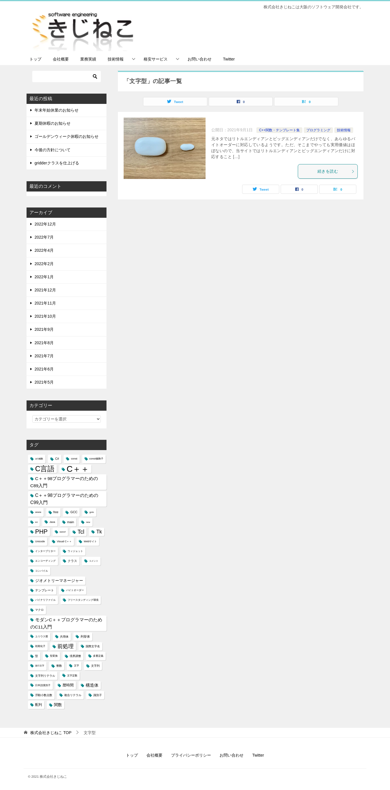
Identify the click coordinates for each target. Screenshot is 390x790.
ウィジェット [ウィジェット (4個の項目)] (75, 551)
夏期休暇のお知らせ (53, 123)
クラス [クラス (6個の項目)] (72, 561)
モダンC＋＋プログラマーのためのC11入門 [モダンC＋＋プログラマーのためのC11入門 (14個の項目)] (66, 623)
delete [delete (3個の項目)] (38, 512)
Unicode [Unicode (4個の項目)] (40, 541)
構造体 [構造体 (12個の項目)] (92, 685)
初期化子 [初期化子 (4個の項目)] (40, 646)
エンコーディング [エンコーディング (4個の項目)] (45, 560)
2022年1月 (44, 277)
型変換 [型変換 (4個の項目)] (54, 655)
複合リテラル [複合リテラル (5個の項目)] (72, 695)
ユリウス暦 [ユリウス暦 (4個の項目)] (41, 636)
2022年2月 (44, 263)
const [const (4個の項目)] (74, 458)
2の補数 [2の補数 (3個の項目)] (39, 459)
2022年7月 (44, 237)
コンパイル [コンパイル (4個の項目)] (41, 570)
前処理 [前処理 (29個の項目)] (65, 646)
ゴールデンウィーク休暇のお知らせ (66, 136)
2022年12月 (45, 224)
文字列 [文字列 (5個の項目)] (95, 665)
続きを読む (336, 171)
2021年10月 (45, 316)
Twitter (229, 59)
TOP (50, 732)
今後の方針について (53, 150)
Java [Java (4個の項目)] (52, 522)
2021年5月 (44, 382)
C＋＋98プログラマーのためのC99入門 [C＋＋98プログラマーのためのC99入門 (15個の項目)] (64, 499)
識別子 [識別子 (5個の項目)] (97, 695)
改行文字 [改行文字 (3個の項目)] (39, 665)
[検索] (66, 76)
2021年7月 (44, 356)
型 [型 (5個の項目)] (36, 656)
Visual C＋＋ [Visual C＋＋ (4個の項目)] (64, 541)
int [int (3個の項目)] (36, 522)
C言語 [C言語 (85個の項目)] (45, 469)
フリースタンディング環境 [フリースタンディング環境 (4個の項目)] (83, 599)
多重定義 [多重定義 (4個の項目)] (98, 655)
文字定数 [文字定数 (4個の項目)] (72, 675)
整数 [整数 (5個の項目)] (59, 665)
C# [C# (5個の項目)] (57, 458)
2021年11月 (45, 303)
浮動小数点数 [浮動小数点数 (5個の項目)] (43, 695)
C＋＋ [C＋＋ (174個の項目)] (78, 469)
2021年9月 (44, 329)
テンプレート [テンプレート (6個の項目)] (44, 590)
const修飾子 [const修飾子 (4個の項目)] (96, 458)
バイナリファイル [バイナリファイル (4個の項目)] (45, 599)
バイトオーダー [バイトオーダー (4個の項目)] (75, 590)
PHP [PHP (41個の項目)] (41, 531)
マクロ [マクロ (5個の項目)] (39, 609)
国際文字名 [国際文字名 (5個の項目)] (93, 646)
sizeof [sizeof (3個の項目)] (63, 532)
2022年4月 (44, 250)
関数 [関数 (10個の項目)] (58, 705)
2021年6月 (44, 369)
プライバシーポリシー (191, 755)
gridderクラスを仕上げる (57, 163)
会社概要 (61, 59)
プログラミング (318, 130)
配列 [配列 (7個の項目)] (38, 705)
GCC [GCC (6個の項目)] (73, 512)
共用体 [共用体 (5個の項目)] (64, 636)
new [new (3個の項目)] (88, 522)
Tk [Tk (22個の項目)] (99, 532)
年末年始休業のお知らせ (57, 110)
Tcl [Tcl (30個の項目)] (80, 532)
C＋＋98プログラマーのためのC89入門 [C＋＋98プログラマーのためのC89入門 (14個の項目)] (64, 482)
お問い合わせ (200, 59)
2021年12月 (45, 290)
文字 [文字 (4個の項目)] (76, 665)
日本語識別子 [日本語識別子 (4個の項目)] (43, 685)
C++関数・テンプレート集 (279, 130)
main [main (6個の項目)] (70, 522)
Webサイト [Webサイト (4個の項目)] (90, 541)
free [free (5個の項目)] (56, 512)
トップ (35, 59)
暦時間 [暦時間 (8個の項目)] (68, 685)
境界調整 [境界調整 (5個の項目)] (75, 656)
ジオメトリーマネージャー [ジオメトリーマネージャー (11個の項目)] (59, 580)
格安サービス (156, 59)
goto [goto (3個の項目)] (91, 512)
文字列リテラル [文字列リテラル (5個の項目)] (45, 675)
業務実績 (88, 59)
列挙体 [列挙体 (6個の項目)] (85, 636)
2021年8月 (44, 342)
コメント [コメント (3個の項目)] (93, 561)
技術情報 (116, 59)
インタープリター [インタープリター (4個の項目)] (45, 551)
